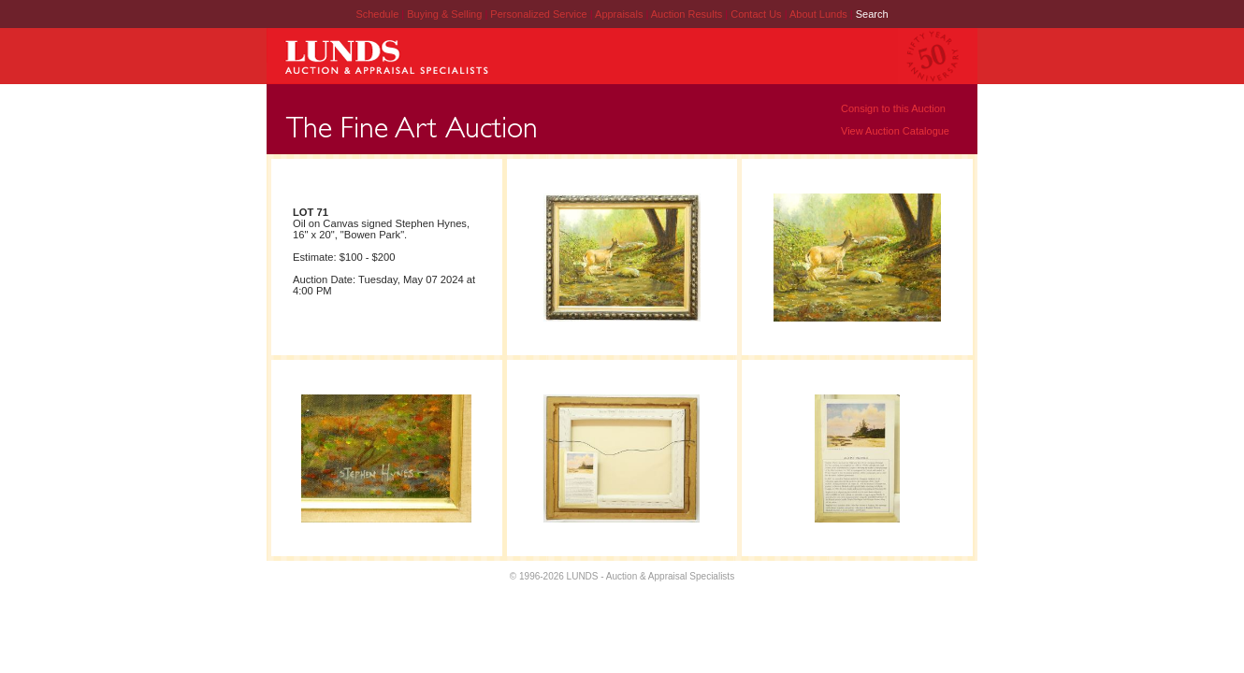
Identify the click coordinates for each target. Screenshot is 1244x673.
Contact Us (755, 14)
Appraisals (620, 14)
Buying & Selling (446, 14)
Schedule (376, 14)
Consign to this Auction (893, 108)
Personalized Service (539, 14)
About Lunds (819, 14)
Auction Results (688, 14)
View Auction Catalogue (895, 130)
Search (872, 14)
